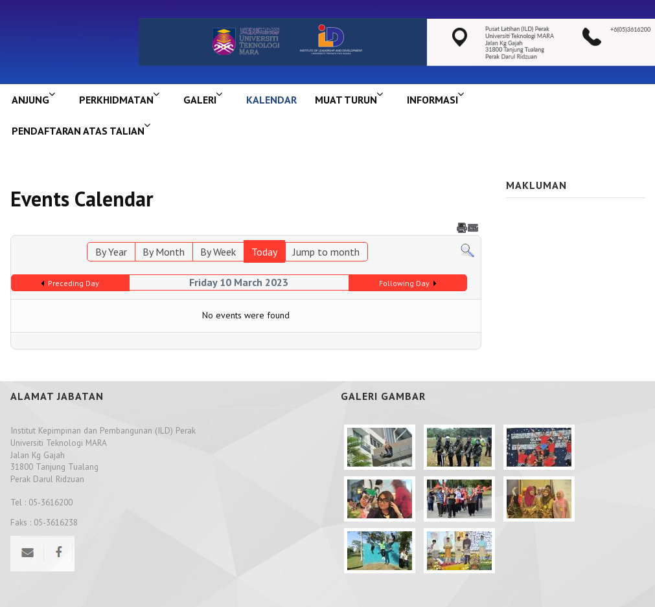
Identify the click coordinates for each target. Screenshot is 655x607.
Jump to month (326, 251)
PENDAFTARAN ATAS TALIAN (78, 130)
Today (264, 251)
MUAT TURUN (346, 99)
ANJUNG (30, 99)
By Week (218, 251)
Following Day (404, 283)
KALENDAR (271, 99)
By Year (111, 251)
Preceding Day (73, 283)
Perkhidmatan (116, 99)
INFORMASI (432, 99)
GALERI (199, 99)
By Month (164, 251)
